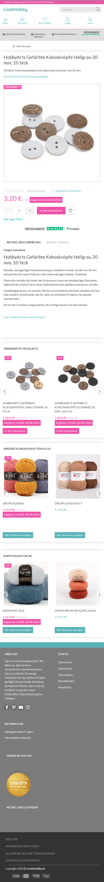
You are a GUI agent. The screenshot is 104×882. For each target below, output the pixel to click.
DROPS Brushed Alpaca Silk (75, 610)
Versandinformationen (18, 737)
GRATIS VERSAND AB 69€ (15, 34)
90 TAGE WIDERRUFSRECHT (66, 34)
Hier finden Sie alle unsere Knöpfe (24, 317)
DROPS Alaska (13, 503)
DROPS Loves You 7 (68, 503)
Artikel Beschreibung (23, 242)
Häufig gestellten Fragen (19, 731)
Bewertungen (36, 190)
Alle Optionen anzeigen (17, 535)
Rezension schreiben (68, 190)
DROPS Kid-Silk (14, 610)
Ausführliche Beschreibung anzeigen (26, 76)
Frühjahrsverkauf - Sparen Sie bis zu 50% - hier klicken (28, 2)
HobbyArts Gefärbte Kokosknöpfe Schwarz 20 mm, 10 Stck (75, 407)
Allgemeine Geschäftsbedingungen (30, 853)
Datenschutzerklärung (23, 860)
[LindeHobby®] (15, 9)
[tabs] (90, 21)
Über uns (12, 839)
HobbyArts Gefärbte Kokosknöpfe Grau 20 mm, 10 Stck (25, 407)
